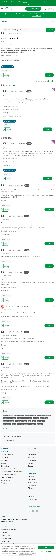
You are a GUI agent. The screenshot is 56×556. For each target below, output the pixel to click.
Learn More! (36, 16)
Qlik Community (34, 507)
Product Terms (5, 541)
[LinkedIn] (33, 511)
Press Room (32, 479)
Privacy (30, 488)
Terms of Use (5, 535)
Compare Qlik (32, 460)
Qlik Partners (32, 455)
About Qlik (31, 477)
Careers (30, 491)
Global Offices (32, 496)
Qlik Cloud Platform (7, 455)
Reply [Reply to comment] (47, 129)
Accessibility (32, 485)
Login (25, 2)
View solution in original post (12, 116)
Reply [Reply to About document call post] (49, 75)
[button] (54, 33)
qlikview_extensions (23, 424)
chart (46, 418)
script (41, 418)
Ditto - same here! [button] (7, 67)
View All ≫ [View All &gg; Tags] (6, 429)
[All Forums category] (4, 440)
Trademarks (4, 532)
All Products (4, 452)
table (34, 421)
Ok (46, 547)
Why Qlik (4, 483)
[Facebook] (37, 511)
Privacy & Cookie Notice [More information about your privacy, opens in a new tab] (26, 555)
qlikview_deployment (9, 418)
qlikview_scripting (30, 415)
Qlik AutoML (5, 460)
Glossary (31, 463)
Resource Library (33, 452)
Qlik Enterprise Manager (8, 474)
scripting (39, 424)
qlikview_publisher (8, 421)
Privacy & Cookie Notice (9, 530)
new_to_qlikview (8, 415)
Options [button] (53, 21)
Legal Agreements (6, 538)
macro (14, 424)
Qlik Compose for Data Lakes (10, 469)
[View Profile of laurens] (10, 306)
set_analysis (40, 421)
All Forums (10, 440)
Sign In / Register (49, 9)
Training (30, 466)
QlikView (4, 21)
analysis (33, 424)
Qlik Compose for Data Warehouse (12, 472)
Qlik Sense (4, 457)
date (25, 421)
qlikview (35, 418)
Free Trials (31, 457)
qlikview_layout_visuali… (44, 415)
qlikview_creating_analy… (24, 418)
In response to (6, 219)
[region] (28, 550)
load (29, 421)
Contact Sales (32, 499)
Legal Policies (5, 527)
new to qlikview (18, 415)
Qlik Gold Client (6, 480)
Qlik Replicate (5, 466)
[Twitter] (29, 511)
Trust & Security (33, 482)
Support (30, 469)
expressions (6, 424)
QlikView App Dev (13, 60)
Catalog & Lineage (7, 477)
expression (19, 421)
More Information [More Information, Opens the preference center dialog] (46, 551)
